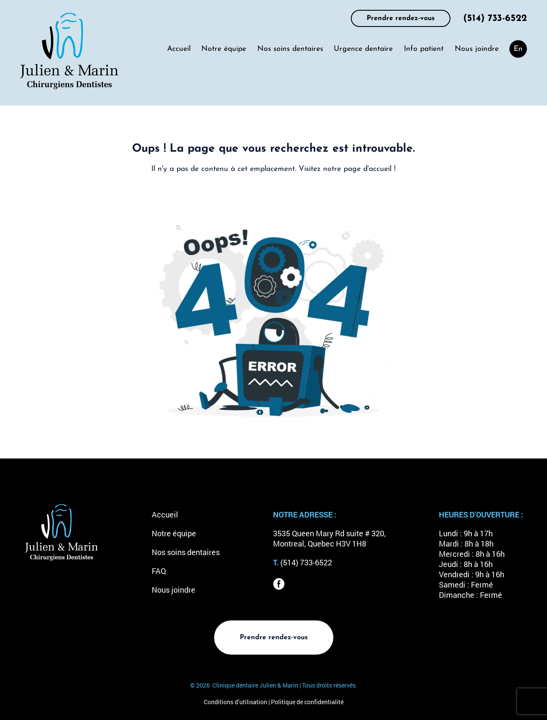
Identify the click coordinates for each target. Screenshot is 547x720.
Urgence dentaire (363, 49)
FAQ (159, 571)
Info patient (424, 49)
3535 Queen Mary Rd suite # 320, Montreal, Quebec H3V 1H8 (329, 539)
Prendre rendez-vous (401, 18)
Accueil (179, 49)
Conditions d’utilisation (235, 702)
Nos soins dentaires (290, 49)
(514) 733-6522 (495, 19)
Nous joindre (477, 49)
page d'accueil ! (370, 169)
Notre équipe (223, 49)
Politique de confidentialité (307, 702)
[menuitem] (518, 49)
